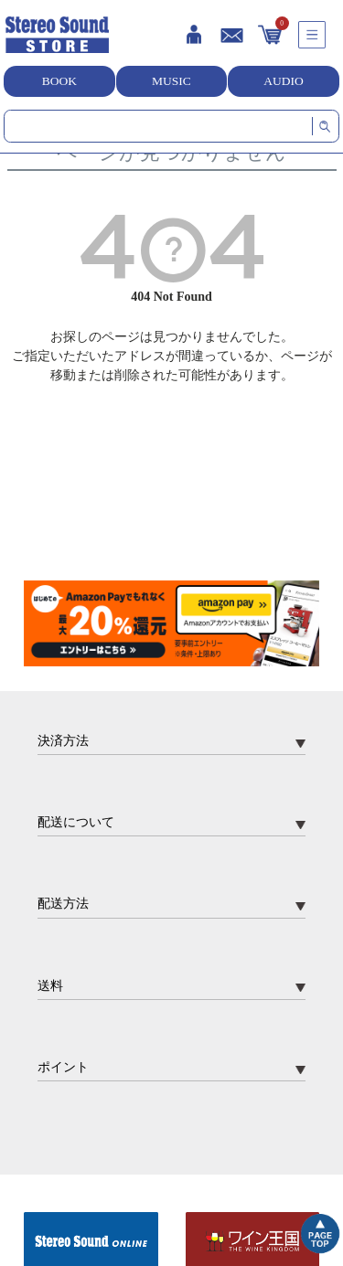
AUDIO (283, 81)
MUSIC (171, 81)
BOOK (59, 81)
